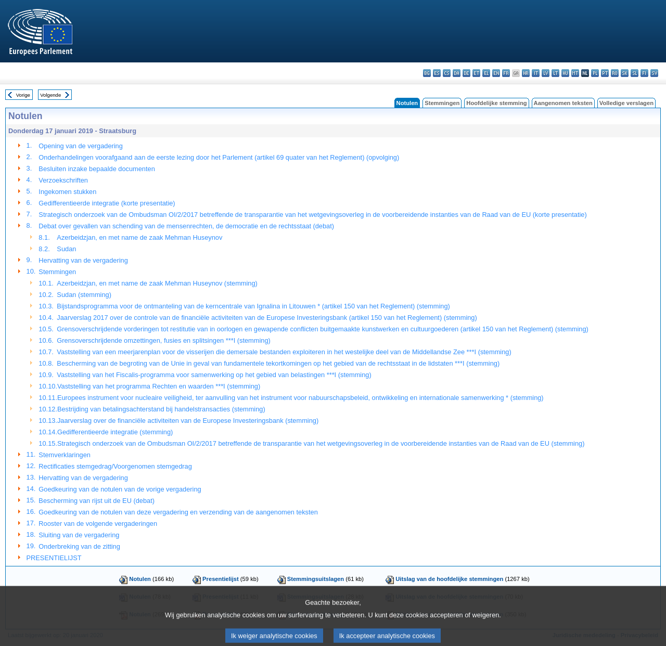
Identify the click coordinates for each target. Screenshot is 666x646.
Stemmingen (442, 103)
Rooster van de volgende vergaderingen (98, 523)
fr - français (506, 73)
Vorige (23, 95)
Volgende (50, 95)
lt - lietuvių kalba (555, 73)
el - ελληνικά (486, 73)
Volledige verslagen (626, 103)
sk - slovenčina (625, 73)
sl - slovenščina (634, 73)
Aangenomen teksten (563, 103)
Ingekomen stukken (67, 192)
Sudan (66, 249)
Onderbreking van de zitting (79, 546)
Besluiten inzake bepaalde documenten (97, 169)
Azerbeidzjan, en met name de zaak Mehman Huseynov (139, 237)
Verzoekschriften (63, 180)
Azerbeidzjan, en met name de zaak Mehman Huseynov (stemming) (157, 283)
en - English (496, 73)
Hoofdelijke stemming (496, 103)
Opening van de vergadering (81, 146)
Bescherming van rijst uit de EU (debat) (97, 501)
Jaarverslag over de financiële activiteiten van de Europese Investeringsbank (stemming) (187, 420)
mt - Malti (575, 73)
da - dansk (456, 73)
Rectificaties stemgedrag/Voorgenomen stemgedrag (115, 466)
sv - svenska (654, 73)
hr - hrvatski (526, 73)
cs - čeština (447, 73)
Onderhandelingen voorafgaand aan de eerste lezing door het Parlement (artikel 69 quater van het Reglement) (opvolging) (219, 157)
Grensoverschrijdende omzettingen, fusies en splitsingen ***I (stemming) (163, 340)
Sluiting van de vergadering (79, 535)
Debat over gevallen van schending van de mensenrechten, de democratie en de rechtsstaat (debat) (186, 226)
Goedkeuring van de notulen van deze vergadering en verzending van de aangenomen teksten (178, 512)
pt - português (605, 73)
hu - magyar (565, 73)
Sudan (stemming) (84, 295)
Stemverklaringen (65, 455)
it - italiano (536, 73)
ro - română (615, 73)
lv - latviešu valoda (545, 73)
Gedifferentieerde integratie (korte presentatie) (107, 203)
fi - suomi (644, 73)
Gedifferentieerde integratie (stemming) (115, 432)
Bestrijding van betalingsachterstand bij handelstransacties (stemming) (161, 409)
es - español (437, 73)
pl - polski (595, 73)
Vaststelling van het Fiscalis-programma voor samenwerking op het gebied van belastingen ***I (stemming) (214, 375)
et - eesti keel (476, 73)
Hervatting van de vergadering (83, 260)
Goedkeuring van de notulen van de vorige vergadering (120, 489)
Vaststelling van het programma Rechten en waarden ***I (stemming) (158, 386)
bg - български (427, 73)
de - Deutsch (466, 73)
